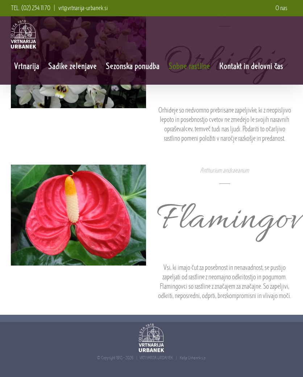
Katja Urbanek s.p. (193, 357)
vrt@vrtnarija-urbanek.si (83, 8)
